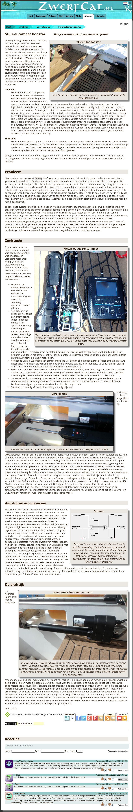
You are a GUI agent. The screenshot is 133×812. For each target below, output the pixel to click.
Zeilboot (52, 15)
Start (31, 15)
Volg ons (69, 15)
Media (78, 15)
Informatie (100, 15)
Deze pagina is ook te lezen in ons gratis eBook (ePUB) (37, 714)
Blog (61, 15)
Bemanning (41, 15)
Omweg (38, 178)
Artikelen (88, 15)
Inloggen (124, 24)
